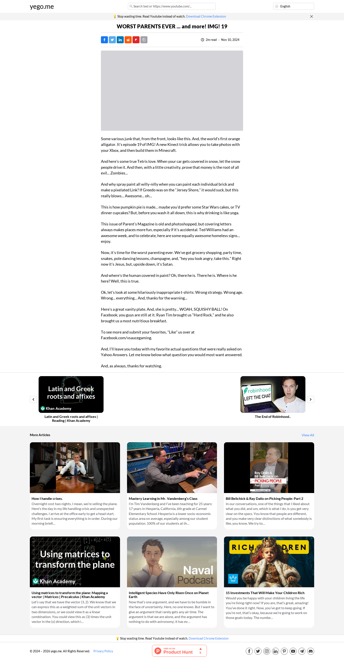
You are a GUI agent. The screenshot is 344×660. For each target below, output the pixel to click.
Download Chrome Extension (206, 16)
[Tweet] (112, 39)
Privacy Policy (103, 651)
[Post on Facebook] (104, 39)
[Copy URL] (143, 39)
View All (308, 435)
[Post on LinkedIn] (120, 39)
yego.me (42, 6)
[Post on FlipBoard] (136, 39)
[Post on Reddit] (128, 39)
